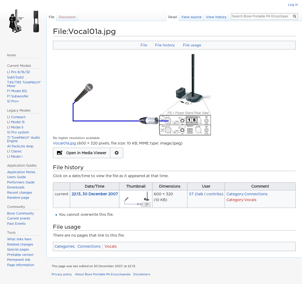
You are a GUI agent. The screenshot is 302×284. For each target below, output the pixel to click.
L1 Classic (14, 151)
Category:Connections (247, 194)
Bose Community (20, 213)
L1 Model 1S (16, 122)
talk (199, 194)
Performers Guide (20, 182)
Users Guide (16, 177)
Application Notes (21, 172)
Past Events (16, 224)
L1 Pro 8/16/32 (18, 72)
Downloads (15, 187)
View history (216, 17)
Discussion (67, 17)
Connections (89, 246)
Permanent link (18, 260)
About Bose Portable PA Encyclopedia (102, 274)
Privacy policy (62, 274)
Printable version (20, 255)
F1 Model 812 (17, 91)
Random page (18, 198)
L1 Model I (14, 156)
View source (191, 17)
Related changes (20, 244)
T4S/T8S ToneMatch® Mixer (24, 84)
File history (165, 45)
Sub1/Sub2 (15, 77)
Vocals (111, 246)
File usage (192, 45)
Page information (20, 265)
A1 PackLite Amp (20, 146)
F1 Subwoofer (17, 96)
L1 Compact (16, 117)
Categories (64, 246)
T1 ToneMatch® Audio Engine (23, 139)
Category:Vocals (241, 200)
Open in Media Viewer (86, 153)
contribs (214, 194)
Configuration (116, 153)
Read (172, 17)
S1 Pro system (18, 132)
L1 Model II (15, 127)
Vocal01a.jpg (64, 143)
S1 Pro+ (13, 101)
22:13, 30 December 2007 (95, 194)
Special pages (18, 249)
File (144, 45)
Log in (293, 5)
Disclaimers (141, 274)
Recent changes (19, 193)
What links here (19, 239)
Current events (18, 218)
